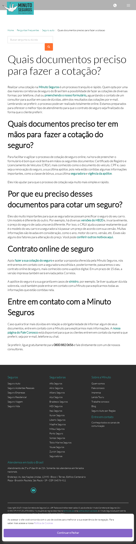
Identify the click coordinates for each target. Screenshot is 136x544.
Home (11, 30)
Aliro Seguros (56, 388)
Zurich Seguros (57, 451)
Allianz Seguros (57, 392)
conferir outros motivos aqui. (95, 237)
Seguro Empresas (16, 392)
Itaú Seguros (55, 410)
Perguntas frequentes (28, 30)
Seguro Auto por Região (103, 410)
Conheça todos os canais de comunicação (105, 423)
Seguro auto (48, 30)
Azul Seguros (56, 397)
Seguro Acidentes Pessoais (21, 388)
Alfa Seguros (55, 383)
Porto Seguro (56, 433)
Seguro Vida (14, 406)
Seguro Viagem (15, 401)
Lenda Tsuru (97, 397)
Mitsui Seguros (57, 428)
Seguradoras (55, 456)
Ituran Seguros (57, 415)
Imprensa (96, 392)
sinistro (74, 281)
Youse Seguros (56, 447)
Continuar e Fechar (68, 532)
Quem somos (98, 383)
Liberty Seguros (57, 419)
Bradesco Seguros (58, 401)
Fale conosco (98, 388)
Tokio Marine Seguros (60, 442)
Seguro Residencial (17, 397)
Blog (93, 406)
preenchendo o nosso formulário (65, 95)
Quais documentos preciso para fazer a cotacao (81, 30)
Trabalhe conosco (100, 401)
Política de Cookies (43, 523)
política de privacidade (87, 511)
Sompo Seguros (57, 438)
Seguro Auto (14, 383)
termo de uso (68, 511)
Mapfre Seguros (57, 424)
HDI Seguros (56, 406)
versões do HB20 (92, 220)
